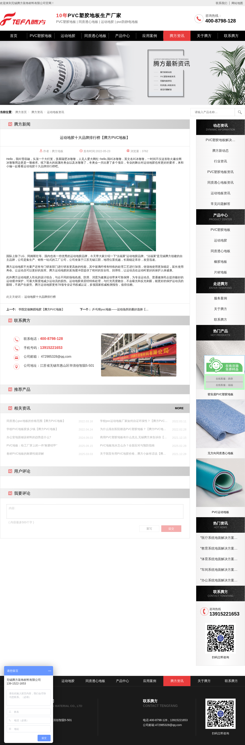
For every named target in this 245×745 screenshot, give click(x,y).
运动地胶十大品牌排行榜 (39, 166)
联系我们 (221, 3)
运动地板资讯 (55, 112)
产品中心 (122, 36)
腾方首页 (21, 112)
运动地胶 (68, 36)
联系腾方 (231, 36)
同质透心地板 (95, 36)
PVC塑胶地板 (41, 36)
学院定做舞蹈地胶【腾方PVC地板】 (42, 309)
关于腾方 (204, 36)
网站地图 (237, 3)
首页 (13, 36)
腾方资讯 (177, 36)
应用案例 (149, 36)
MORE (179, 408)
